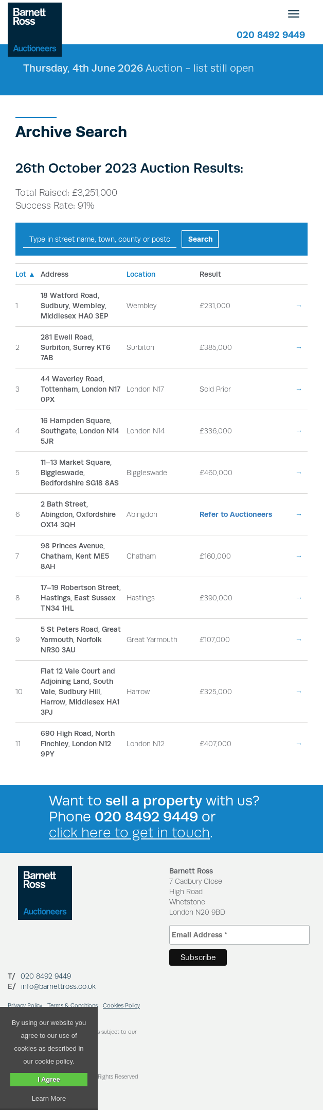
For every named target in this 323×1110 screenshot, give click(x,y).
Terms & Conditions (72, 1005)
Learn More (49, 1098)
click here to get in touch (129, 832)
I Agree (49, 1079)
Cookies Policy (121, 1005)
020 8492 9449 (271, 34)
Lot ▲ (25, 274)
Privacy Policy (25, 1005)
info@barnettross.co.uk (58, 986)
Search (200, 239)
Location (141, 274)
